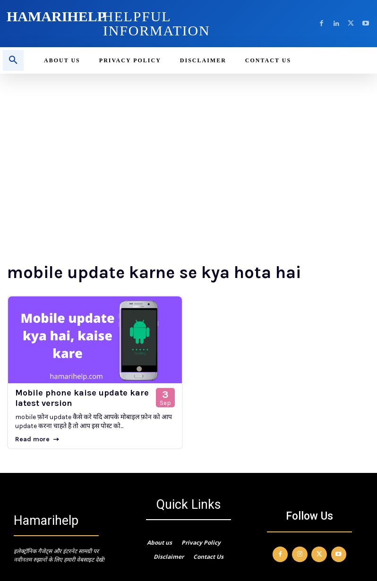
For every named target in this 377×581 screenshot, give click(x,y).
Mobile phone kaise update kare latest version (82, 397)
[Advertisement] (188, 144)
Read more (37, 439)
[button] (13, 60)
